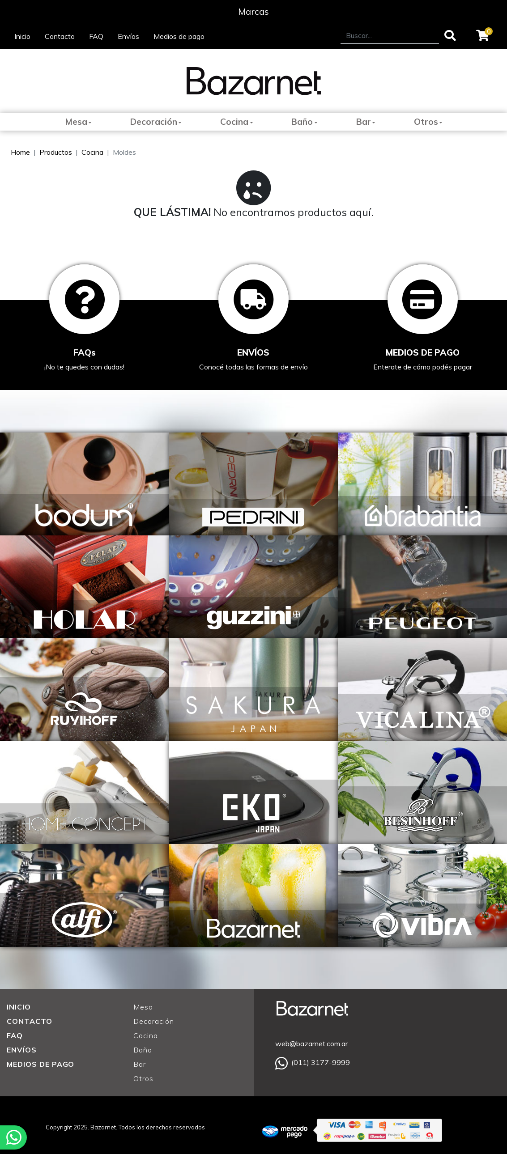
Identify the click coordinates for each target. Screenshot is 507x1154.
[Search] (390, 35)
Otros (426, 121)
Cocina (234, 121)
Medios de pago (179, 36)
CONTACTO (29, 1021)
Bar (363, 121)
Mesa (76, 121)
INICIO (19, 1006)
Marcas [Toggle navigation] (253, 11)
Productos (55, 152)
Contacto (60, 36)
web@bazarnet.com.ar (311, 1043)
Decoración (153, 121)
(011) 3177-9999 (312, 1062)
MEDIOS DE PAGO (40, 1064)
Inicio (22, 36)
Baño (302, 121)
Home (20, 152)
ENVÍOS (22, 1049)
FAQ (96, 36)
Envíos (128, 36)
